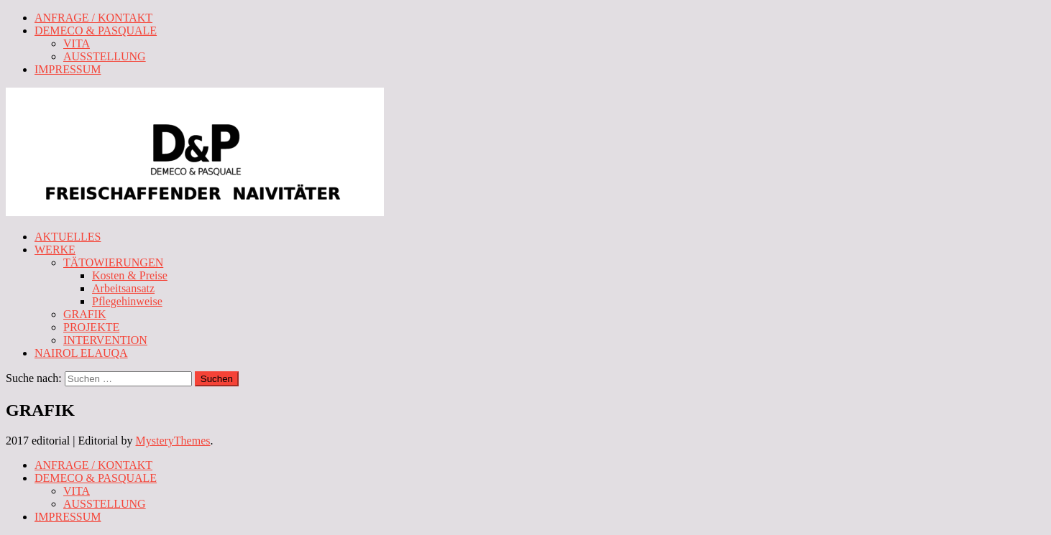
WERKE (55, 249)
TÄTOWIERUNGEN (113, 262)
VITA (76, 43)
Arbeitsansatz (123, 288)
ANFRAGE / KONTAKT (93, 17)
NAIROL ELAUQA (81, 353)
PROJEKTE (91, 327)
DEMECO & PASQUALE (96, 30)
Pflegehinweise (127, 301)
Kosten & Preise (129, 275)
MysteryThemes (173, 440)
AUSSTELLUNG (104, 56)
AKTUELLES (68, 237)
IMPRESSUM (68, 69)
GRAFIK (84, 314)
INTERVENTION (105, 340)
